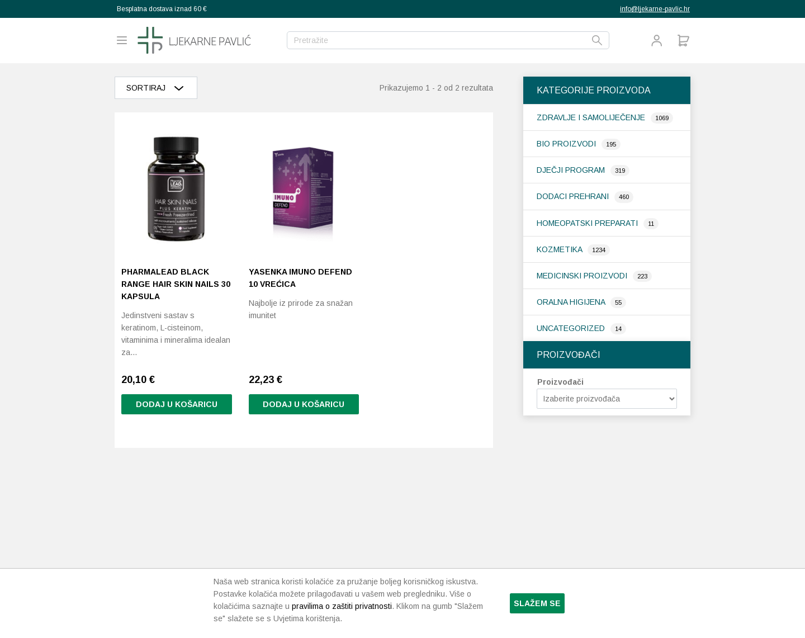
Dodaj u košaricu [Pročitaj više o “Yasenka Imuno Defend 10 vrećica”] (303, 404)
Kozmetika (560, 249)
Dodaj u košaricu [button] (176, 404)
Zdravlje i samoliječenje (592, 117)
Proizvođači (560, 381)
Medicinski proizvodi (583, 275)
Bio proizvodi (567, 143)
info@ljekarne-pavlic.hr (655, 9)
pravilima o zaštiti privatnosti (342, 606)
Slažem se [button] (537, 603)
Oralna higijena (572, 301)
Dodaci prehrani (574, 196)
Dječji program (572, 170)
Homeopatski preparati (588, 223)
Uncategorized (572, 328)
